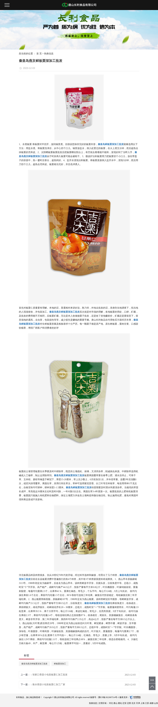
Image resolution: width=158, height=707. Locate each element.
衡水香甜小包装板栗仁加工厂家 (48, 684)
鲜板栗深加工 (60, 664)
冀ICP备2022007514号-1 (108, 697)
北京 (133, 703)
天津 (138, 703)
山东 (156, 703)
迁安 (124, 703)
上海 (142, 703)
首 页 (39, 53)
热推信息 (48, 53)
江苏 (147, 703)
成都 (151, 703)
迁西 (129, 703)
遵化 (120, 703)
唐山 (115, 703)
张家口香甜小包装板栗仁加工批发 (49, 674)
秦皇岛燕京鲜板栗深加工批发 (34, 664)
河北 (111, 703)
